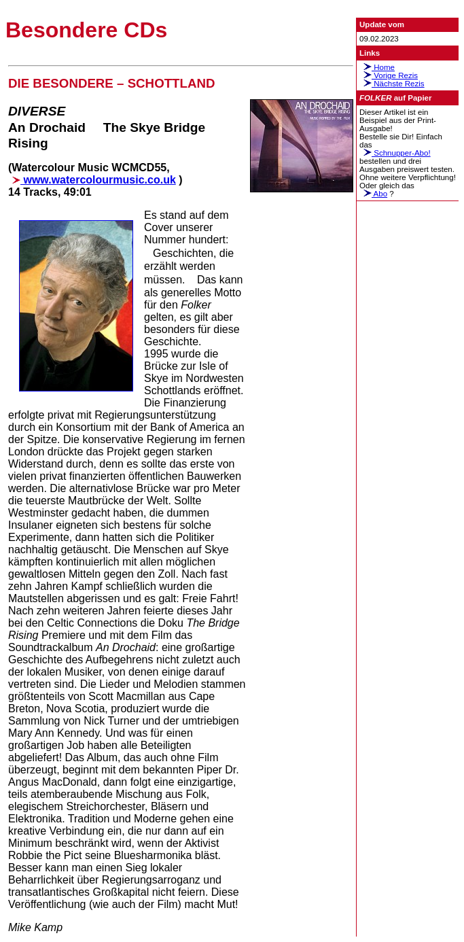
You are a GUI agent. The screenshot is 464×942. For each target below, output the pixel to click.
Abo (373, 194)
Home (377, 67)
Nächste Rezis (392, 84)
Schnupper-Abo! (395, 153)
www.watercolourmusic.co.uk (92, 180)
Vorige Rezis (388, 75)
